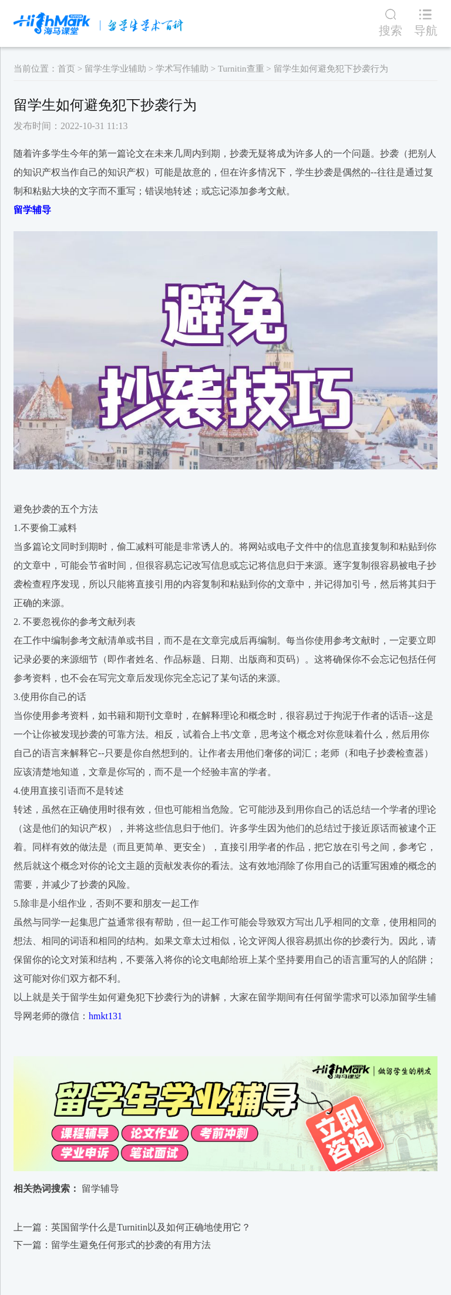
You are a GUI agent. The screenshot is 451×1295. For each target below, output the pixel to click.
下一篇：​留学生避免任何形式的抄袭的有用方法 (112, 1245)
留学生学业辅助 (115, 68)
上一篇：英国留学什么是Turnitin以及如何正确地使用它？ (132, 1227)
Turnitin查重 (241, 68)
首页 (66, 68)
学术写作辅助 (182, 68)
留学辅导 (100, 1188)
